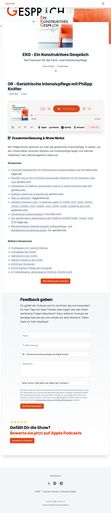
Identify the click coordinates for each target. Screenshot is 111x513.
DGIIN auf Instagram (23, 264)
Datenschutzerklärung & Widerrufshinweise (54, 400)
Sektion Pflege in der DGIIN (27, 260)
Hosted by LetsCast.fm (55, 501)
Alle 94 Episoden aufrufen (55, 281)
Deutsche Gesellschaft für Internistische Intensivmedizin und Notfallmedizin (54, 169)
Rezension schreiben (22, 440)
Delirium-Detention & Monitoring (29, 194)
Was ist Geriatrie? (21, 198)
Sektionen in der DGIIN (24, 255)
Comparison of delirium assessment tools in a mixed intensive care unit (51, 185)
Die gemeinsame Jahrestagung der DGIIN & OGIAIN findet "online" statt (52, 218)
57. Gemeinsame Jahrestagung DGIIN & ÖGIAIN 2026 (41, 272)
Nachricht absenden (32, 406)
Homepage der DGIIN (23, 251)
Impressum (55, 475)
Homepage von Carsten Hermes (29, 247)
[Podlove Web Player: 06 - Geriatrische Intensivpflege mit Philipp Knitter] (55, 115)
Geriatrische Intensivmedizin (27, 214)
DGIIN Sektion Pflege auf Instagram (31, 268)
